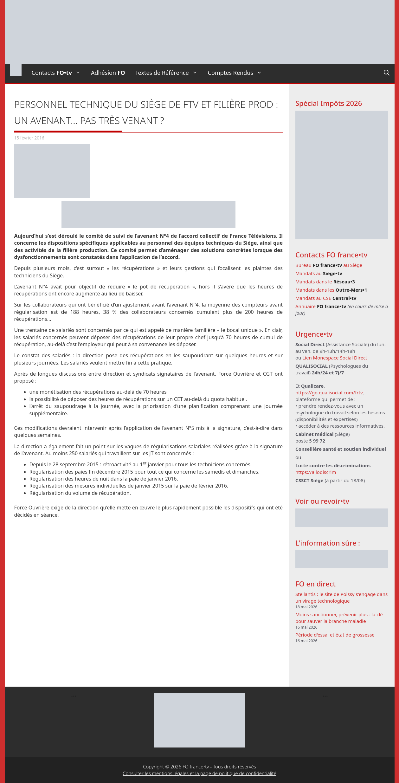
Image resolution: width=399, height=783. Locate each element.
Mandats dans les (331, 290)
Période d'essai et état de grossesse (335, 634)
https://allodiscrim (315, 472)
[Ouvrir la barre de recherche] (387, 72)
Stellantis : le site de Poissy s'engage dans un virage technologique (341, 597)
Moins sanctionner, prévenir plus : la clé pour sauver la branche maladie (339, 617)
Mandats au (318, 273)
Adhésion (108, 72)
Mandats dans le (325, 281)
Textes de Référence (169, 72)
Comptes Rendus (237, 72)
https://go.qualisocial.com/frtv (329, 392)
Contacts (59, 72)
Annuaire (320, 306)
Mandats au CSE (325, 298)
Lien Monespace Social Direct (334, 357)
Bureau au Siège (328, 265)
